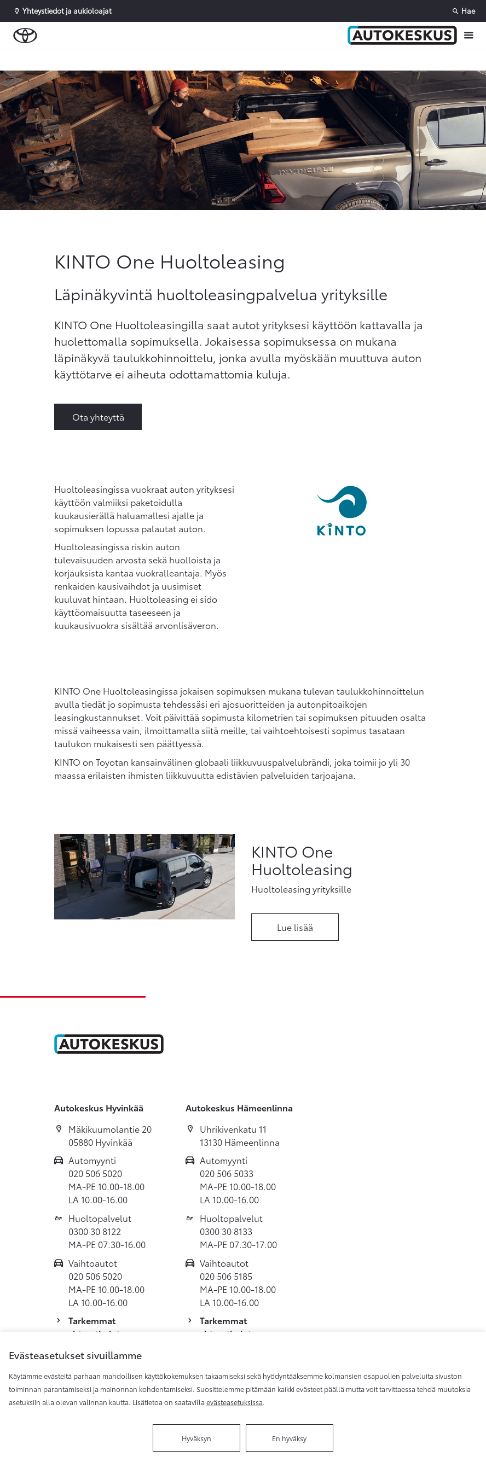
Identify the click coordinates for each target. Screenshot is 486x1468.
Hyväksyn (196, 1438)
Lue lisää (295, 927)
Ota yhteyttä (98, 416)
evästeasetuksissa (234, 1402)
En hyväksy (289, 1438)
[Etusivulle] (402, 35)
